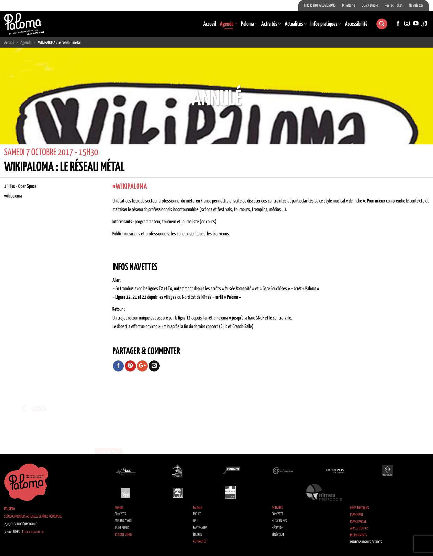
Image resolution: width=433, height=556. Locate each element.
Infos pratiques (325, 24)
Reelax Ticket (393, 5)
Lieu (195, 521)
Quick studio (370, 5)
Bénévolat (278, 535)
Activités (271, 24)
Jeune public (122, 528)
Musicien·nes (279, 521)
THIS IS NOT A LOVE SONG (320, 5)
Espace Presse (358, 522)
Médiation (277, 528)
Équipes (197, 535)
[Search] (381, 24)
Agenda (228, 24)
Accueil (209, 24)
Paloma (249, 24)
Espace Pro (356, 515)
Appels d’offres (359, 528)
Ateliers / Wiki (123, 521)
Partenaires (200, 528)
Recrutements (358, 535)
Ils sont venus (123, 535)
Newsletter (416, 5)
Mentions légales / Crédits (366, 542)
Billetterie (348, 5)
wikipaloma (131, 186)
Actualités (296, 24)
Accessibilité (356, 24)
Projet (197, 514)
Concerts (120, 514)
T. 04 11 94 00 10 (33, 532)
